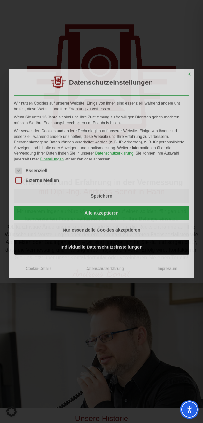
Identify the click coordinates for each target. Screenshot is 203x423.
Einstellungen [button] (52, 114)
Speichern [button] (102, 151)
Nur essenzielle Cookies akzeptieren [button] (101, 185)
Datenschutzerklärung (114, 109)
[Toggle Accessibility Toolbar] (189, 409)
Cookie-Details (38, 224)
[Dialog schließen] (189, 29)
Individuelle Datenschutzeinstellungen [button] (101, 202)
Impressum (167, 224)
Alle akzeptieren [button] (101, 168)
